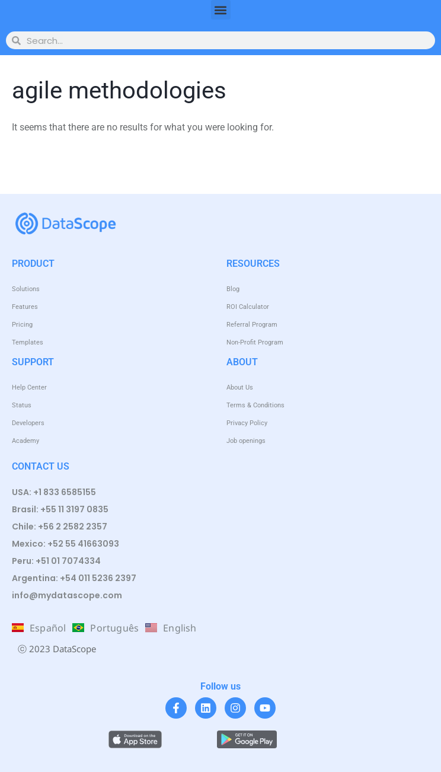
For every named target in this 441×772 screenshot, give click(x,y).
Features (25, 307)
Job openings (246, 441)
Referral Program (251, 324)
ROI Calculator (247, 307)
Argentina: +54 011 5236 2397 (74, 578)
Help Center (29, 387)
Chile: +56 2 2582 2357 (59, 526)
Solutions (26, 289)
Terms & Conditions (255, 405)
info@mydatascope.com (67, 595)
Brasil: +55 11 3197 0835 (60, 509)
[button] (221, 10)
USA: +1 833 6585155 (54, 492)
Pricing (22, 324)
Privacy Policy (246, 423)
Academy (25, 441)
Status (21, 405)
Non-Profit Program (254, 342)
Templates (27, 342)
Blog (232, 289)
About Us (239, 387)
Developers (28, 423)
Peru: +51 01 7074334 (56, 561)
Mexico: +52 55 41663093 (65, 544)
